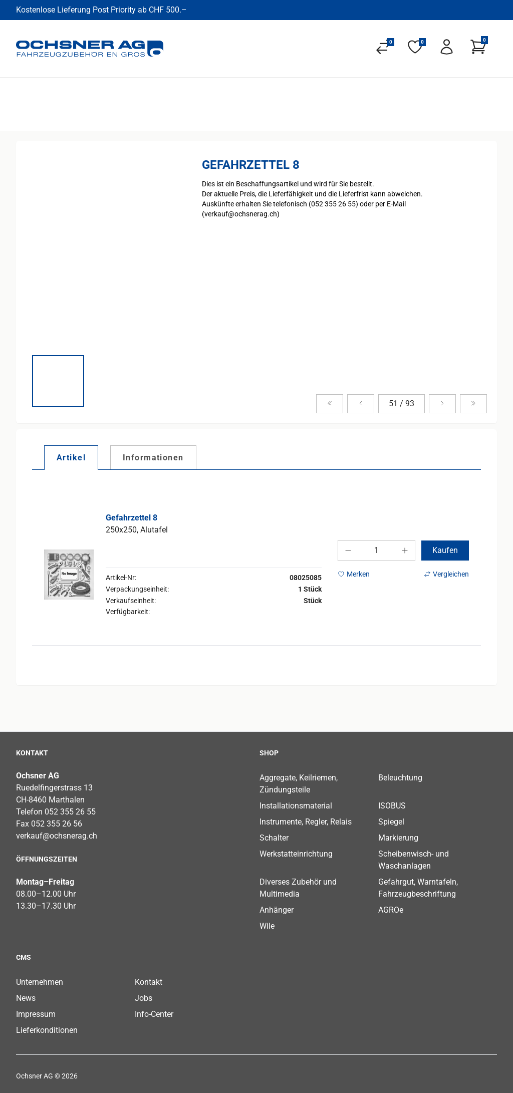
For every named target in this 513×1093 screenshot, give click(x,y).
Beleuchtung (400, 777)
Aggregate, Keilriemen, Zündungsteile (299, 783)
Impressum (36, 1014)
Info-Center (154, 1014)
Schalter (274, 838)
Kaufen (445, 550)
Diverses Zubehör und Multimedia (298, 888)
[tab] (71, 457)
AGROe (390, 910)
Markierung (398, 838)
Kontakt (148, 982)
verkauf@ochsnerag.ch (56, 836)
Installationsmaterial (296, 805)
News (26, 998)
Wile (267, 926)
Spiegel (391, 822)
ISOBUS (392, 805)
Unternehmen (39, 982)
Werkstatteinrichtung (296, 854)
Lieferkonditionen (47, 1030)
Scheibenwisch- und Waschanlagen (413, 860)
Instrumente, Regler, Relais (306, 822)
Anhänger (277, 910)
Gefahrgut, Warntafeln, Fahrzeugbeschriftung (418, 888)
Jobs (143, 998)
